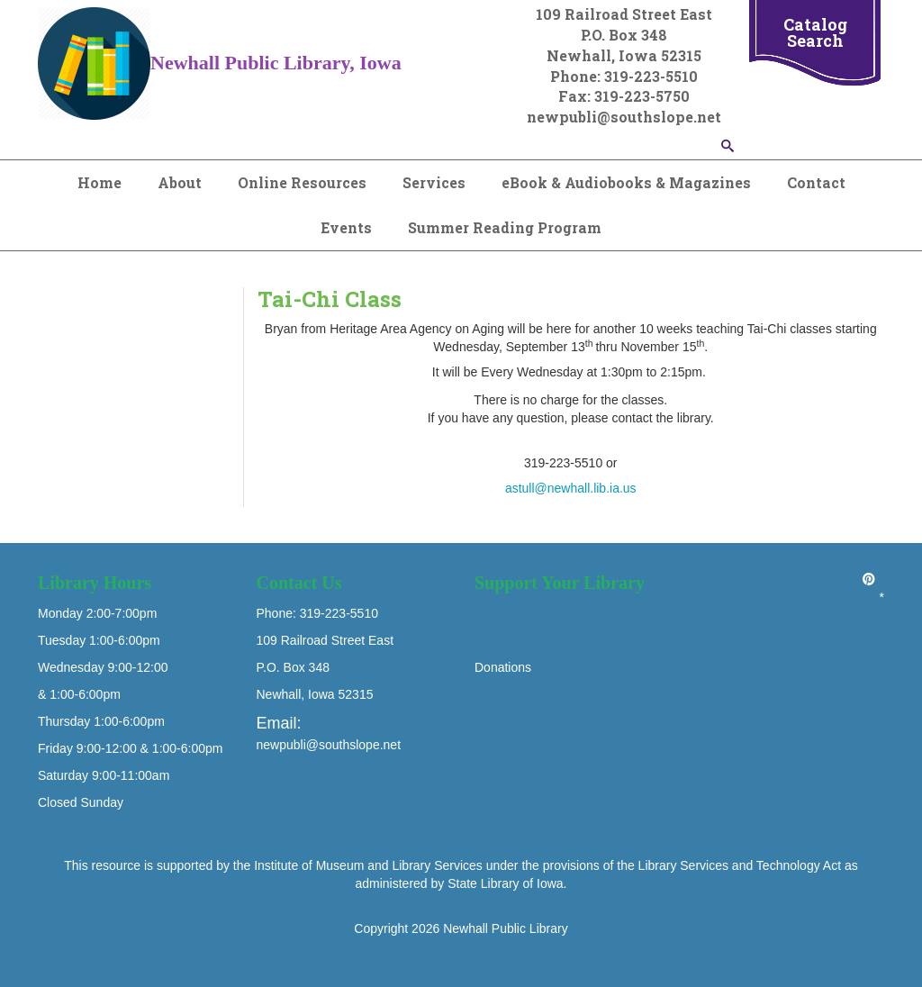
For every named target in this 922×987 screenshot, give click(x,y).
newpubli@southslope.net (329, 745)
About (180, 182)
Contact (816, 182)
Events (346, 227)
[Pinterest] (869, 579)
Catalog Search (815, 32)
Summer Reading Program (504, 227)
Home (99, 182)
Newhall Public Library (505, 928)
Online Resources (302, 182)
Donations (503, 667)
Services (434, 182)
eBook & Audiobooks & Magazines (626, 182)
